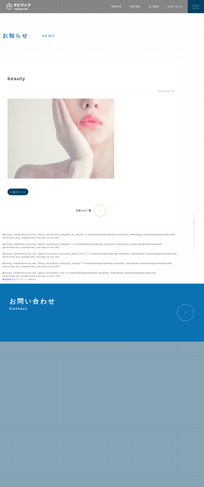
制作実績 (135, 6)
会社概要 (154, 6)
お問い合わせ (175, 6)
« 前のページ (18, 192)
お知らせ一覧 (83, 210)
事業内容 (116, 6)
